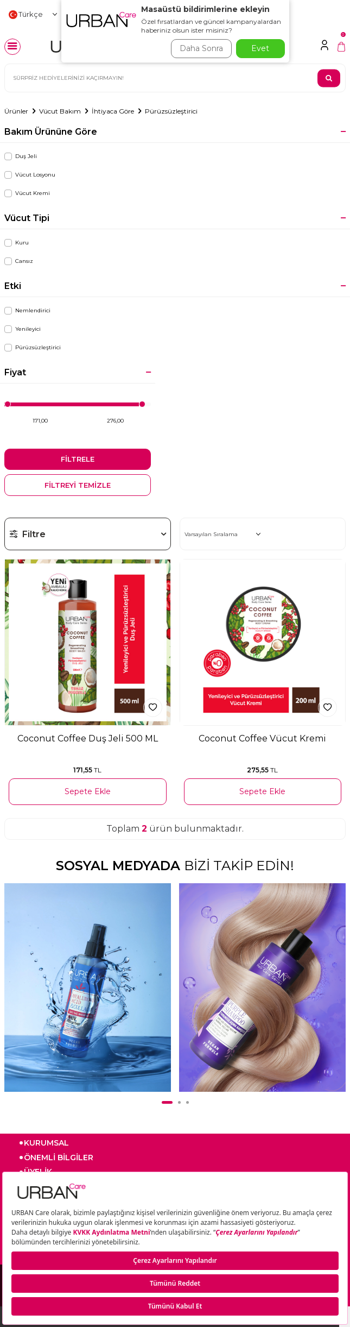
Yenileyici (22, 329)
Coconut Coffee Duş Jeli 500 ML (87, 738)
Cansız (18, 261)
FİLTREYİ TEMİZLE (77, 485)
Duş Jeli (20, 156)
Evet (260, 48)
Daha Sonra (201, 48)
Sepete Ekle (88, 791)
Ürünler (16, 111)
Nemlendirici (27, 311)
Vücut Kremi (27, 193)
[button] (167, 1102)
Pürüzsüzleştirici (171, 111)
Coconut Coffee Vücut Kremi (262, 738)
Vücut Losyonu (29, 175)
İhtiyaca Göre (113, 111)
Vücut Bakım (60, 111)
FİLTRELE (77, 459)
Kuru (16, 243)
